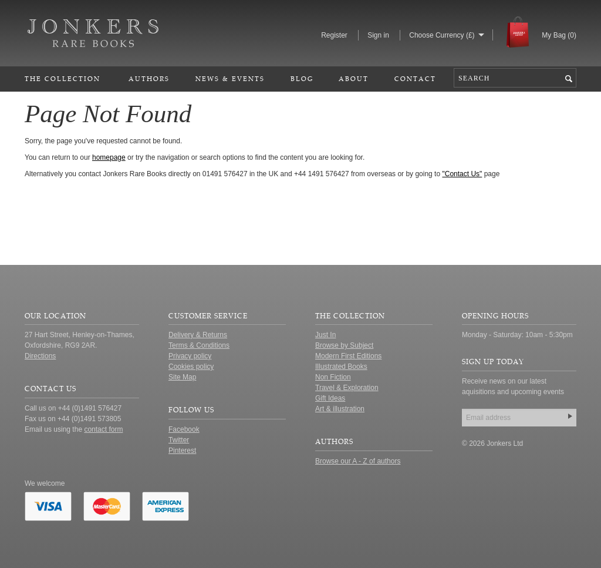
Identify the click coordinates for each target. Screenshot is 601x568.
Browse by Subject (344, 345)
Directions (40, 356)
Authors (149, 78)
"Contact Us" (462, 174)
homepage (109, 157)
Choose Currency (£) (441, 35)
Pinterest (182, 450)
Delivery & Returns (197, 335)
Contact (415, 78)
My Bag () (559, 35)
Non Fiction (333, 377)
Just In (325, 335)
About (354, 78)
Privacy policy (189, 356)
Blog (302, 78)
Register (334, 35)
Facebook (184, 429)
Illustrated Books (341, 366)
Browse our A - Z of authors (357, 461)
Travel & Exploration (347, 388)
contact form (103, 429)
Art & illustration (339, 409)
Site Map (182, 377)
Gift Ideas (330, 398)
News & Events (230, 78)
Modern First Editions (348, 356)
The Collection (62, 78)
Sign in (378, 35)
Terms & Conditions (198, 345)
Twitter (178, 440)
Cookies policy (191, 366)
